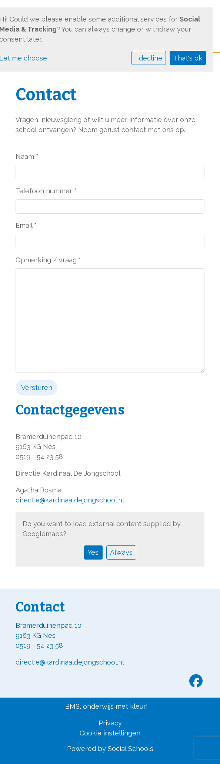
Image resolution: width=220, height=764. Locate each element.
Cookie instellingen (110, 733)
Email (26, 225)
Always (121, 552)
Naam (27, 156)
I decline (148, 58)
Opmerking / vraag (48, 260)
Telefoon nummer (46, 191)
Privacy (110, 723)
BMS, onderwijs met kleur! (106, 706)
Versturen (36, 387)
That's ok (187, 58)
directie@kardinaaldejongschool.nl (70, 500)
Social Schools (130, 748)
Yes (93, 552)
